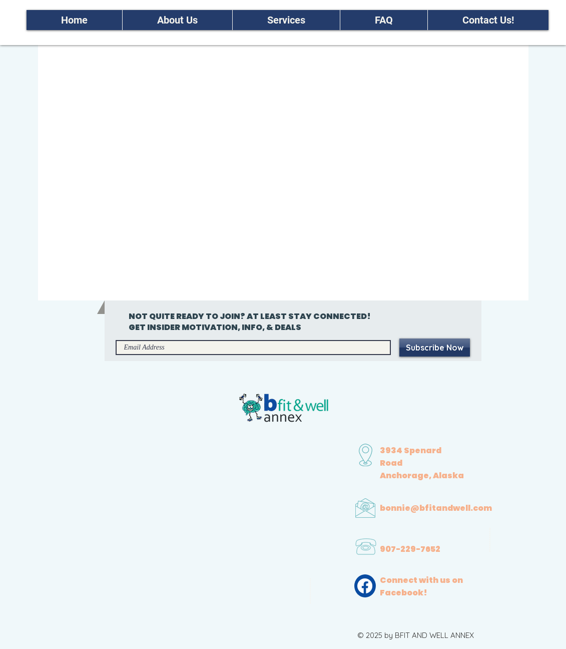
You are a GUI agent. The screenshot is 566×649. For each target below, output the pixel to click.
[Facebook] (364, 585)
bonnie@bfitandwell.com (436, 508)
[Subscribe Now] (434, 348)
